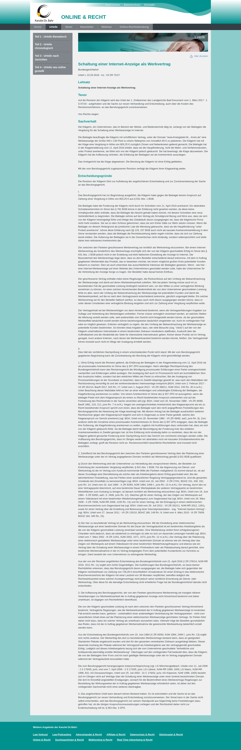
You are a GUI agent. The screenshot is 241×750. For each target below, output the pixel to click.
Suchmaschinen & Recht (69, 739)
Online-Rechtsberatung (134, 26)
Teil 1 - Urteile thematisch (51, 36)
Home (37, 26)
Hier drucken (199, 56)
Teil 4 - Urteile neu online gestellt (50, 69)
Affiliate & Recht (116, 734)
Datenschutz (132, 4)
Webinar (106, 26)
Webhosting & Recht (100, 739)
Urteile (53, 26)
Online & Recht (41, 739)
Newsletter (87, 26)
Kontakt (149, 4)
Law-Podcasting (61, 734)
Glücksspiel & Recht (171, 734)
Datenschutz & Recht (142, 734)
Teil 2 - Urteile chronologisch (44, 46)
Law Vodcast (40, 734)
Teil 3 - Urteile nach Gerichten (47, 57)
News (68, 26)
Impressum (112, 4)
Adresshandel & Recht (89, 734)
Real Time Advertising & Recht (135, 739)
